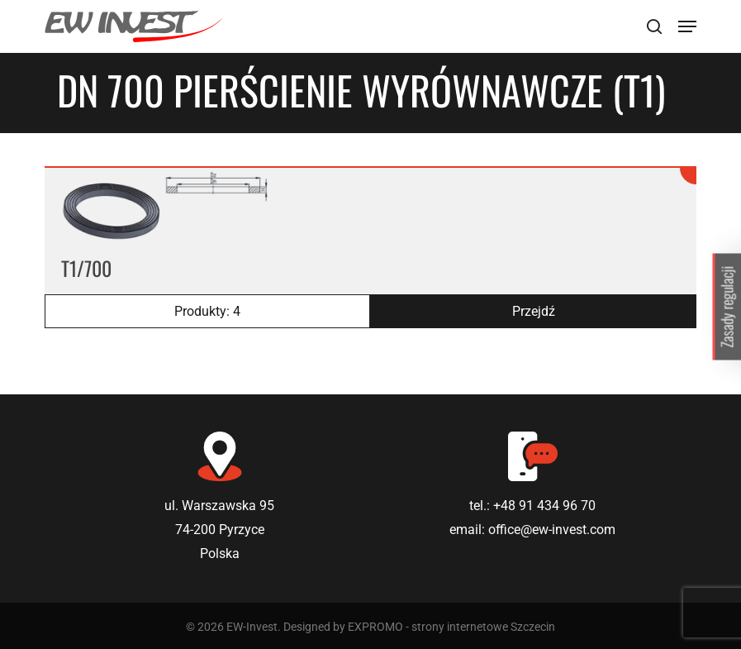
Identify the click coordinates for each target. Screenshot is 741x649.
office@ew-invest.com (551, 529)
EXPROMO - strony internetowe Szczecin (451, 626)
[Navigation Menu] (687, 26)
